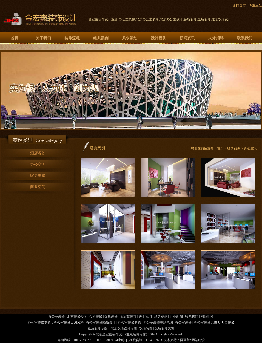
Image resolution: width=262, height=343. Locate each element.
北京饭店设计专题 (124, 328)
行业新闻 (176, 316)
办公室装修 (127, 19)
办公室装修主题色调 (158, 322)
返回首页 (239, 6)
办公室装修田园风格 (69, 322)
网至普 (185, 340)
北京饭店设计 (221, 19)
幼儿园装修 (226, 322)
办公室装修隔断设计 (101, 322)
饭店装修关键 (164, 328)
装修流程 (72, 38)
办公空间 (37, 164)
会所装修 (190, 19)
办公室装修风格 (205, 322)
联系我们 (244, 38)
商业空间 (37, 187)
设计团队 (158, 38)
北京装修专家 (136, 334)
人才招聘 (216, 38)
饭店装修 (204, 19)
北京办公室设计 (171, 19)
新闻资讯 (187, 38)
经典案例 (101, 38)
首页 (14, 38)
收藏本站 (255, 6)
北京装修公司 (77, 316)
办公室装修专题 (129, 322)
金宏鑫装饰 (128, 316)
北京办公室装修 (147, 19)
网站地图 (207, 316)
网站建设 (198, 340)
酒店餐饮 (37, 153)
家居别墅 (37, 176)
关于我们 (43, 38)
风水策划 (129, 38)
